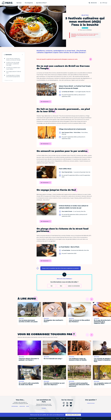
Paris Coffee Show (65, 169)
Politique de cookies (70, 418)
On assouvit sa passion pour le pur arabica (13, 68)
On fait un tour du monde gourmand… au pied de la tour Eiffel (12, 64)
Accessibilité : (46, 418)
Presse (57, 418)
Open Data (62, 418)
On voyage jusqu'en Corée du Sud (13, 72)
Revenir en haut (9, 80)
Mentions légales (33, 418)
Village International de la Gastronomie (72, 129)
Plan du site (78, 418)
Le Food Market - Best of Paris (69, 247)
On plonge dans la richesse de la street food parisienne (13, 76)
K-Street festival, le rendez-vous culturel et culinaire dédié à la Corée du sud (73, 207)
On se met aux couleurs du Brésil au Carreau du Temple (13, 59)
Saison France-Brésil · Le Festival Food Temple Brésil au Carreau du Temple (75, 87)
